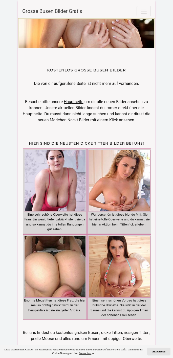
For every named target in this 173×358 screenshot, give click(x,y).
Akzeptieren (158, 351)
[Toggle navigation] (144, 11)
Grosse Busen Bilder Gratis (52, 11)
